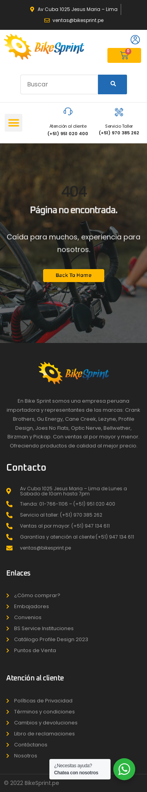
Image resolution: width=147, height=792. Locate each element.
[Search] (112, 84)
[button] (13, 123)
